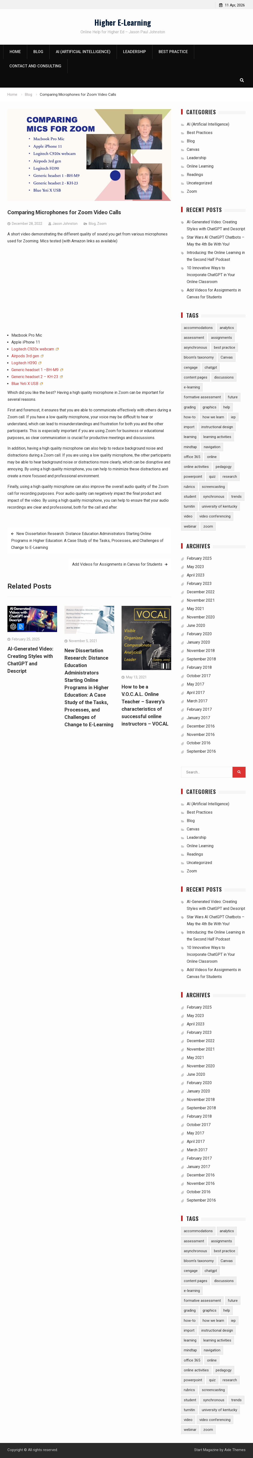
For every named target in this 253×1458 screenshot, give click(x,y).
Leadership (134, 52)
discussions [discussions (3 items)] (224, 377)
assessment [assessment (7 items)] (194, 337)
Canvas (193, 149)
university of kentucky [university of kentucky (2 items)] (219, 506)
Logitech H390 (24, 363)
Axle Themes (235, 1450)
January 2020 (198, 642)
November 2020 (201, 617)
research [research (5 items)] (230, 477)
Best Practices (199, 132)
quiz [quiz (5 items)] (212, 477)
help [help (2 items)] (226, 407)
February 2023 (199, 583)
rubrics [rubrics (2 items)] (189, 486)
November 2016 (201, 734)
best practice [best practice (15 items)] (224, 347)
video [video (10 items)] (188, 516)
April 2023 (196, 575)
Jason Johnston (65, 224)
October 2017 (199, 675)
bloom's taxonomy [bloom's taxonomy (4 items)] (199, 357)
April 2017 (196, 692)
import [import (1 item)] (189, 427)
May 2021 (195, 608)
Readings (195, 174)
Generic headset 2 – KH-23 (35, 376)
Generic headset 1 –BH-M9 (35, 369)
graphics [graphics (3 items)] (209, 407)
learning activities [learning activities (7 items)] (217, 437)
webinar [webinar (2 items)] (190, 526)
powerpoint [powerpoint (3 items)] (193, 477)
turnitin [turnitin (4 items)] (189, 506)
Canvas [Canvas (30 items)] (227, 357)
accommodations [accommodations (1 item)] (198, 328)
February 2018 (199, 667)
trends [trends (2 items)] (236, 496)
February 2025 (199, 558)
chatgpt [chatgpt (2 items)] (211, 367)
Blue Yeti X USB (25, 383)
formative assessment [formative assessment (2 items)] (202, 397)
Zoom (101, 224)
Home (15, 52)
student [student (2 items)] (190, 496)
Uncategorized (199, 183)
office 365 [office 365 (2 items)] (192, 457)
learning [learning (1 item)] (190, 437)
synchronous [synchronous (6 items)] (213, 496)
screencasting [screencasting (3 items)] (213, 486)
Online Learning (200, 166)
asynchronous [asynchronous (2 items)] (195, 347)
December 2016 (201, 726)
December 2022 (201, 592)
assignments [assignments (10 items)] (221, 337)
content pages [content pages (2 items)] (195, 377)
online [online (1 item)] (212, 457)
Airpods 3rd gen (25, 356)
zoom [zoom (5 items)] (208, 526)
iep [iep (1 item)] (233, 417)
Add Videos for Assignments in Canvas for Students (117, 564)
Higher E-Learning (122, 22)
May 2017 (195, 684)
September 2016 (201, 751)
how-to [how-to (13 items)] (190, 417)
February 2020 (199, 634)
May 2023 (195, 566)
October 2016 (199, 743)
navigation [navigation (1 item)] (212, 447)
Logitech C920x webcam (33, 349)
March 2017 (197, 701)
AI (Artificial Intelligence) (83, 52)
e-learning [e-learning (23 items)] (192, 387)
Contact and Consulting (35, 66)
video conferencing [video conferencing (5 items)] (215, 516)
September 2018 (201, 659)
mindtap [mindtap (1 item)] (190, 447)
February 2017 (199, 709)
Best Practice (173, 52)
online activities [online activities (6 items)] (196, 466)
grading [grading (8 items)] (190, 407)
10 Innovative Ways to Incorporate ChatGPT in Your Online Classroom (211, 275)
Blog (38, 52)
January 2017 (198, 717)
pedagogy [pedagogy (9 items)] (224, 466)
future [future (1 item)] (233, 397)
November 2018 (201, 650)
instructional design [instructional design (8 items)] (217, 427)
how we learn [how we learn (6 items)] (213, 417)
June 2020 (196, 625)
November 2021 (201, 600)
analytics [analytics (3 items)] (227, 328)
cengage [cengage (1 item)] (191, 367)
